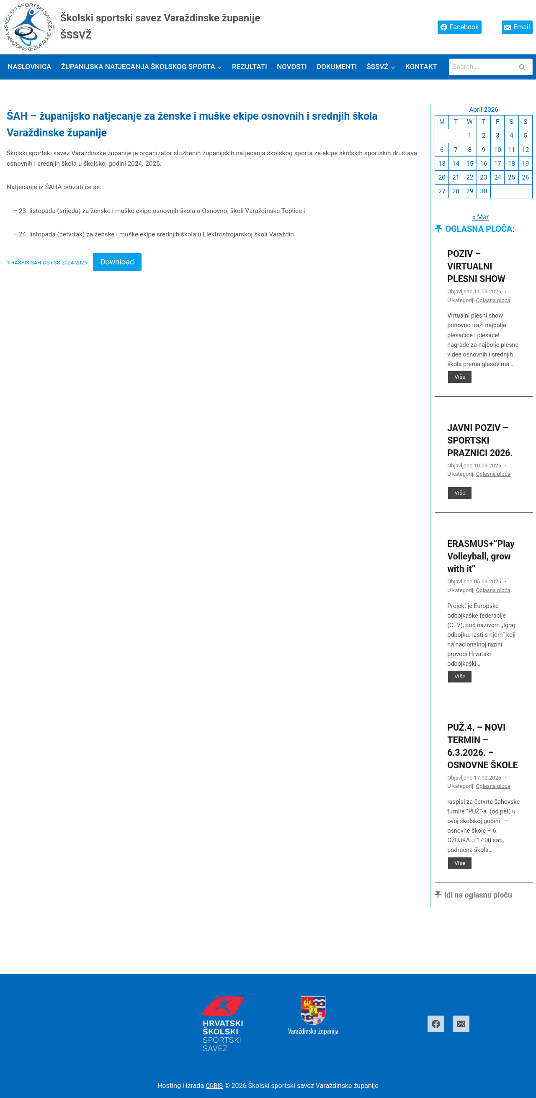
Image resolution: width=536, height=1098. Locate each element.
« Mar (480, 221)
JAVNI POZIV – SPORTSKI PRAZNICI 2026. (481, 451)
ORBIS (214, 1086)
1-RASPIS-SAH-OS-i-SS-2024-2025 (47, 265)
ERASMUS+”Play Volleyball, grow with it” (482, 574)
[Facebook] (436, 1024)
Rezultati (249, 66)
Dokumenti (337, 66)
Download (117, 263)
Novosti (292, 66)
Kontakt (421, 66)
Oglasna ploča (493, 304)
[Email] (461, 1024)
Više (462, 381)
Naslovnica (29, 66)
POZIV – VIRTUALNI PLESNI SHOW (480, 270)
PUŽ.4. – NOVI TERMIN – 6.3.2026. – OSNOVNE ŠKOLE (480, 771)
